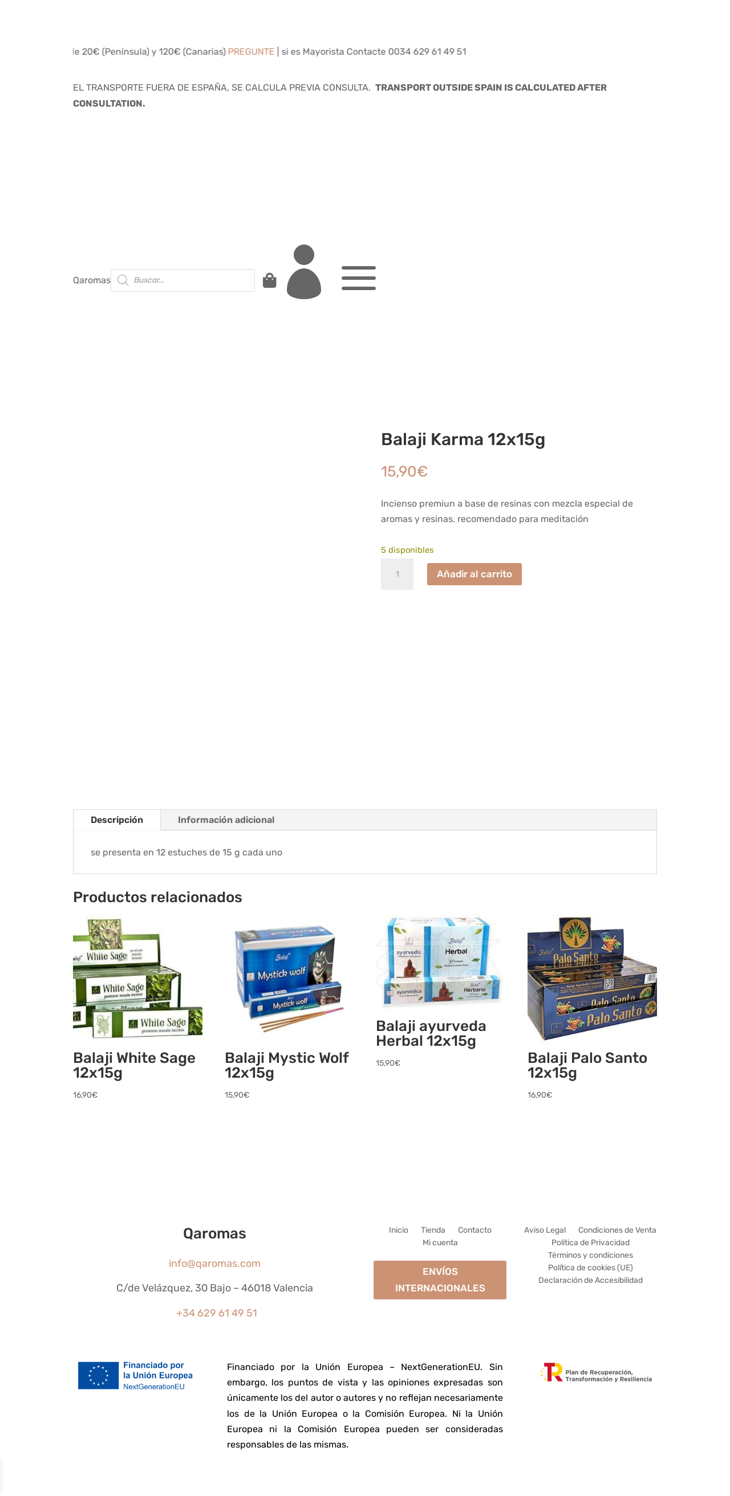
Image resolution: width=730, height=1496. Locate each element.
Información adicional (226, 819)
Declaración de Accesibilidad (590, 1281)
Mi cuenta (440, 1243)
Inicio (398, 1230)
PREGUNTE (260, 51)
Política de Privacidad (590, 1243)
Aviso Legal (545, 1230)
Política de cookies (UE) (590, 1268)
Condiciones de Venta (617, 1230)
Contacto (475, 1230)
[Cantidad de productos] (397, 574)
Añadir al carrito (474, 574)
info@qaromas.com (215, 1263)
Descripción (117, 819)
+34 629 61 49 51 (216, 1313)
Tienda (433, 1230)
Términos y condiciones (590, 1256)
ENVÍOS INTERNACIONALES (440, 1280)
